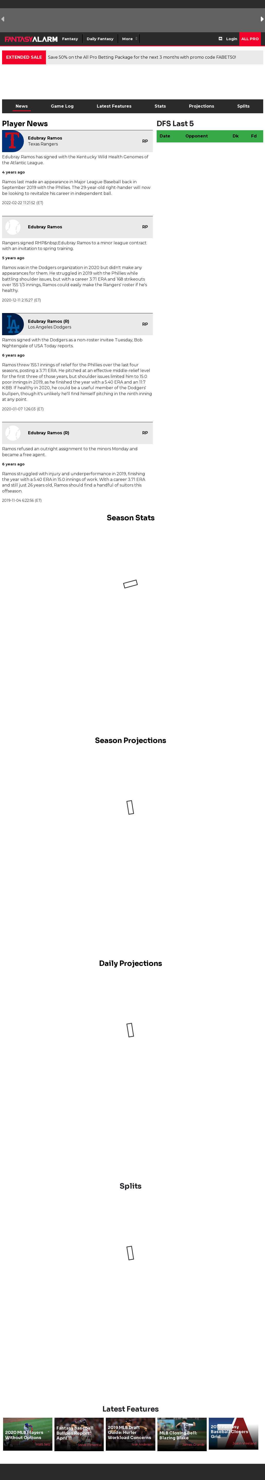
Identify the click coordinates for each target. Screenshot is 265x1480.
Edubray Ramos (45, 138)
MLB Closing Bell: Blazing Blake (178, 1435)
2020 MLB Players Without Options (24, 1435)
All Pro (250, 39)
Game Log (62, 106)
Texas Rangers (43, 144)
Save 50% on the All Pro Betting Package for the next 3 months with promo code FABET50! (142, 57)
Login (231, 39)
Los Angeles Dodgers (49, 327)
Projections (201, 106)
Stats (160, 106)
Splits (243, 106)
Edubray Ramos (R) (48, 321)
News (22, 106)
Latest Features (114, 106)
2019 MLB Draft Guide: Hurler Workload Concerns (129, 1432)
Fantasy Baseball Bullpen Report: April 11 (74, 1433)
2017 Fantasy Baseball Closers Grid (229, 1431)
